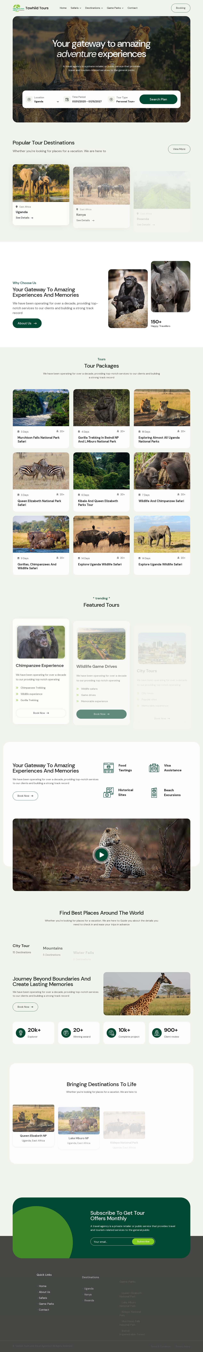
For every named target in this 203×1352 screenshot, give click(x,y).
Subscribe (143, 1241)
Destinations (92, 8)
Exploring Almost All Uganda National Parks (159, 439)
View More (179, 149)
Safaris (75, 8)
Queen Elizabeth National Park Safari (39, 503)
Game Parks (114, 8)
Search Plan (158, 99)
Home (63, 8)
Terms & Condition (161, 1346)
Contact (133, 8)
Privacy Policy (183, 1346)
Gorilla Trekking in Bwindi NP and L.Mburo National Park (98, 439)
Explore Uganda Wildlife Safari (100, 564)
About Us (27, 323)
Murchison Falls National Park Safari (39, 439)
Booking (180, 8)
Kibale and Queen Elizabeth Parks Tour (98, 503)
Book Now (25, 795)
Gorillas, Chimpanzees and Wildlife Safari (37, 566)
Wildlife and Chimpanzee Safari (161, 501)
